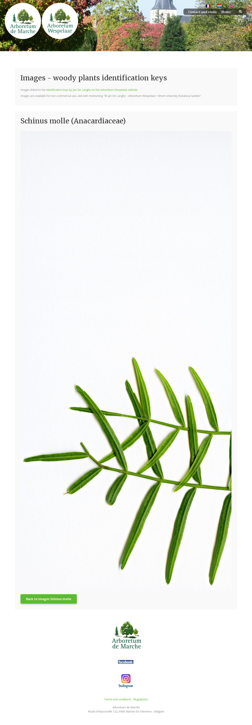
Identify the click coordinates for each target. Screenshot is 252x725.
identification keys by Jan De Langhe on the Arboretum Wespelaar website (92, 90)
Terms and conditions (117, 699)
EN (236, 6)
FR (213, 6)
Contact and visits (202, 12)
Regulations (140, 699)
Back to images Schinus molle (48, 599)
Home (226, 12)
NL (224, 6)
